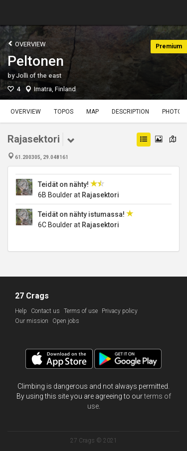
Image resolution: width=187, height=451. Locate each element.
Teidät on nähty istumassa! (82, 214)
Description (130, 111)
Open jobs (65, 320)
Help (21, 310)
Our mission (31, 320)
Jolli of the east (38, 75)
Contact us (45, 310)
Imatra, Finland (55, 89)
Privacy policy (120, 310)
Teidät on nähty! (63, 184)
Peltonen (35, 61)
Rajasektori (100, 195)
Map (92, 111)
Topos (63, 111)
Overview (26, 43)
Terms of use (81, 310)
